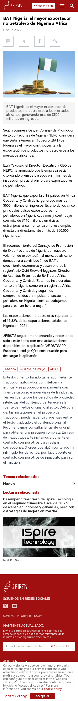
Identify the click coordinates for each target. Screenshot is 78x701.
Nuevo (9, 484)
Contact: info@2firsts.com (22, 616)
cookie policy (53, 689)
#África (10, 369)
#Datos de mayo (33, 369)
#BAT (54, 369)
